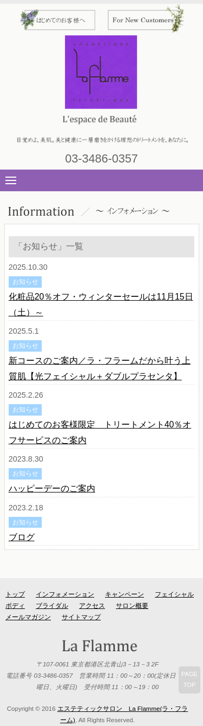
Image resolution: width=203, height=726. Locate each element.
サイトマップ (81, 617)
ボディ (15, 605)
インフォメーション (65, 594)
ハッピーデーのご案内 (52, 488)
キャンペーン (124, 594)
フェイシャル (174, 594)
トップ (15, 594)
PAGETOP (189, 679)
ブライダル (52, 605)
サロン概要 (132, 605)
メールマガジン (28, 617)
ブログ (22, 537)
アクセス (92, 605)
